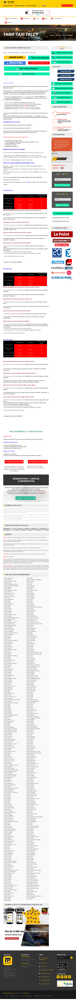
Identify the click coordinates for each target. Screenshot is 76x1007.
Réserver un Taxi (45, 974)
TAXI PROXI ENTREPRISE (62, 84)
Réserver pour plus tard (60, 218)
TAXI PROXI (25, 993)
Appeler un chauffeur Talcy (38, 63)
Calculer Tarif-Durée (46, 970)
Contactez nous (45, 984)
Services (9, 23)
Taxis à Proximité (11, 19)
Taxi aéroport (44, 977)
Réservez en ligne (15, 63)
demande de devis (16, 97)
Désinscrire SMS (44, 980)
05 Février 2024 (25, 957)
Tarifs (36, 19)
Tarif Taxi (58, 35)
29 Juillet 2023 (25, 963)
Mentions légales (8, 993)
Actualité (43, 967)
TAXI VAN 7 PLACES (62, 93)
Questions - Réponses (26, 996)
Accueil (51, 35)
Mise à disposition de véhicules (62, 88)
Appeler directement (25, 499)
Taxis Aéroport (56, 19)
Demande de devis (15, 58)
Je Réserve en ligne (38, 462)
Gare (44, 19)
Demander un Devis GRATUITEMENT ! (13, 262)
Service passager (67, 35)
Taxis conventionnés (27, 74)
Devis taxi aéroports (39, 58)
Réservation (25, 19)
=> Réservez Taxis (67, 5)
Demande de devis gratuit (60, 221)
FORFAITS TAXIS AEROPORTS (63, 214)
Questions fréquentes (62, 102)
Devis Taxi (42, 963)
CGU (14, 993)
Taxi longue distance (27, 69)
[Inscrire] (71, 958)
